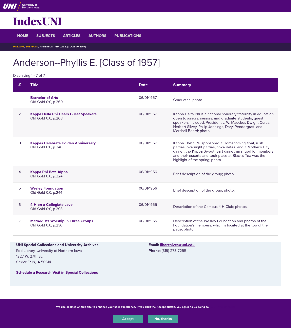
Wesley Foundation (46, 188)
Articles (71, 36)
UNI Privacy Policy (223, 306)
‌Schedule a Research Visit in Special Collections (57, 272)
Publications (127, 36)
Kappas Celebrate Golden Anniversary (63, 143)
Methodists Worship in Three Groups (61, 221)
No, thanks (163, 318)
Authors (97, 36)
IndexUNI (37, 20)
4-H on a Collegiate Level (52, 204)
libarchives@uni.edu (177, 245)
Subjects (45, 36)
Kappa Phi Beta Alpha (49, 172)
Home (22, 36)
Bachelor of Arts (44, 97)
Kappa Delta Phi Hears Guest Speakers (63, 114)
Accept (128, 318)
